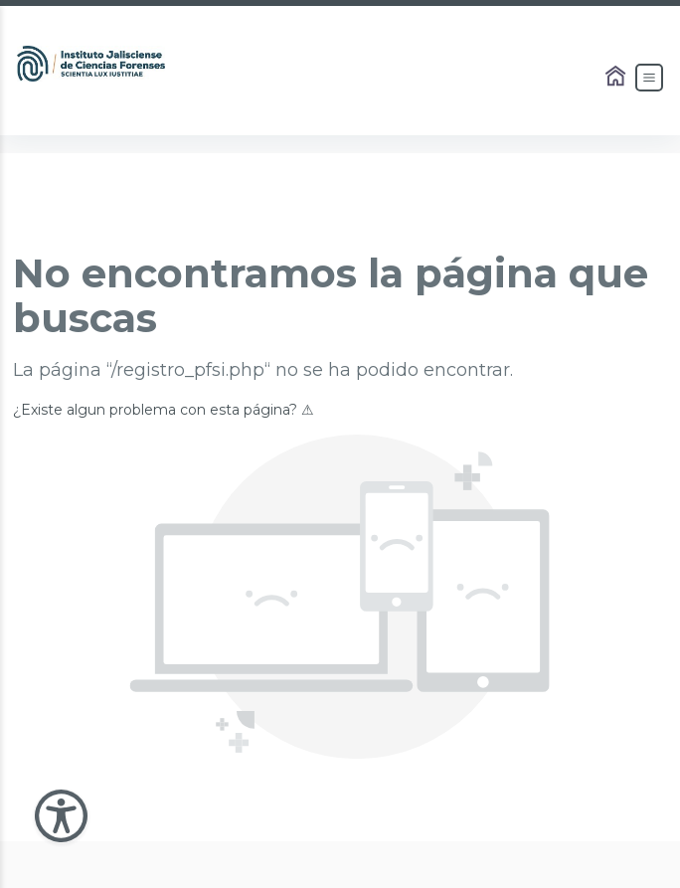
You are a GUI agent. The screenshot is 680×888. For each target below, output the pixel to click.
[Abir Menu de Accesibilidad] (61, 816)
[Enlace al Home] (617, 77)
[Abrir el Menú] (649, 77)
